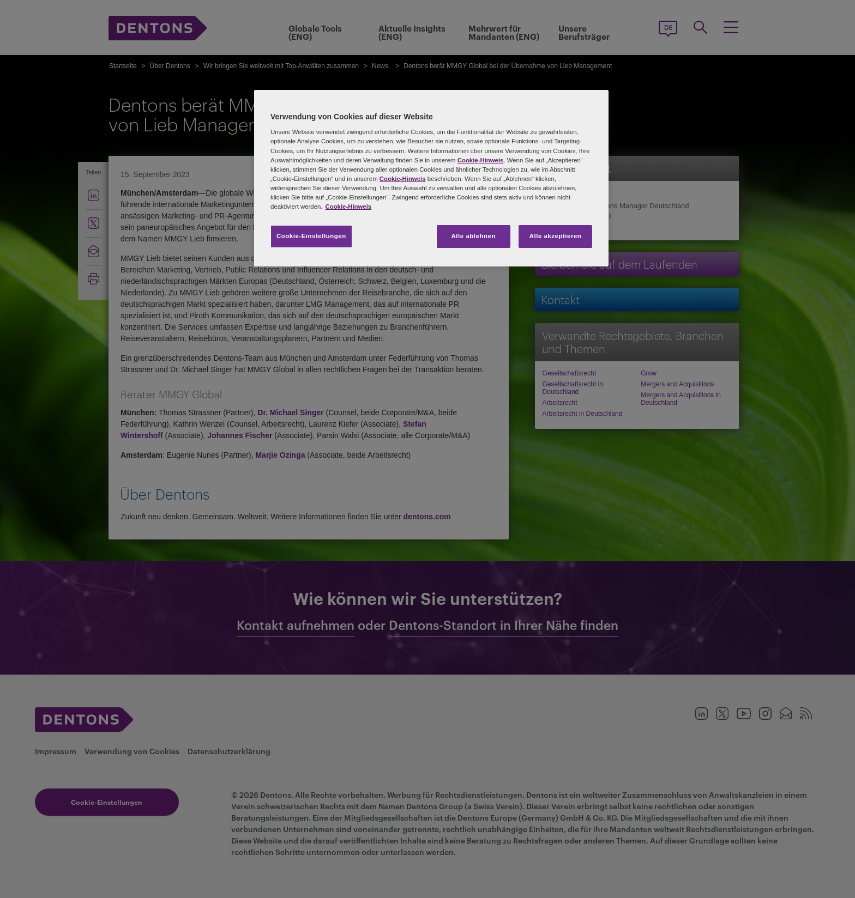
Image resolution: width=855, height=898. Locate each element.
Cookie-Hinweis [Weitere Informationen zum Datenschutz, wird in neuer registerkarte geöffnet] (348, 206)
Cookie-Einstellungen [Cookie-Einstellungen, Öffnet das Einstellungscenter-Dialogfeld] (311, 236)
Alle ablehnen (473, 236)
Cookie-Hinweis (480, 160)
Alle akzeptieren (555, 236)
